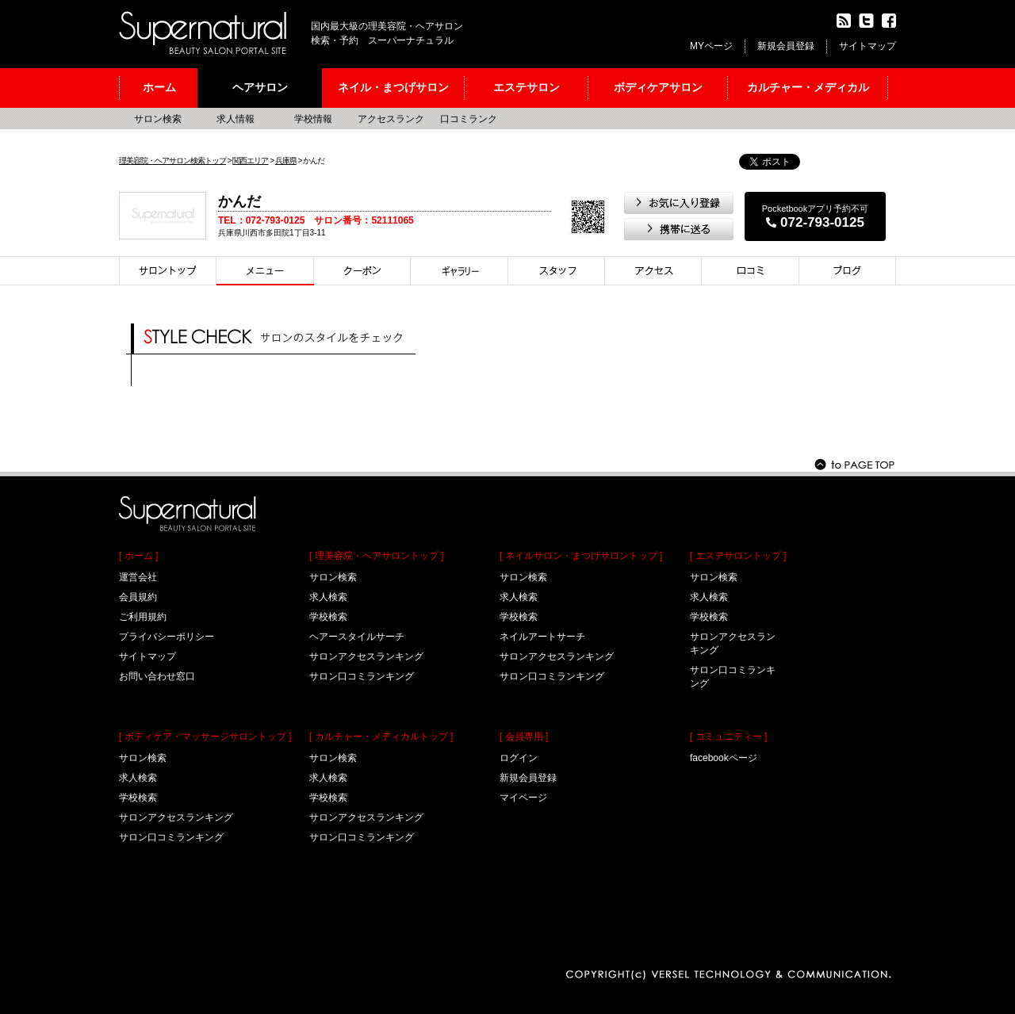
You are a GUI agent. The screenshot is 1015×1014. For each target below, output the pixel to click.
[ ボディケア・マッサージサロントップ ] (205, 736)
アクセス (653, 270)
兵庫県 (286, 160)
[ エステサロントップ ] (738, 555)
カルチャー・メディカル (808, 87)
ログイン (519, 757)
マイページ (523, 797)
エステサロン (526, 87)
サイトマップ (867, 46)
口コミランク (468, 118)
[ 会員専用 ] (524, 736)
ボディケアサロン (658, 87)
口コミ (750, 270)
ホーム (159, 87)
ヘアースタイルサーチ (356, 636)
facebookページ (723, 757)
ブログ (847, 270)
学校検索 (138, 797)
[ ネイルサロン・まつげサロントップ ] (581, 555)
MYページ (711, 46)
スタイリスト (556, 270)
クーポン (362, 270)
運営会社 (138, 577)
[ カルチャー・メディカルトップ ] (381, 736)
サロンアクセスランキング (176, 817)
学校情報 (313, 118)
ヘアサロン (260, 87)
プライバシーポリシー (166, 636)
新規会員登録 (785, 46)
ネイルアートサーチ (542, 636)
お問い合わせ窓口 (157, 676)
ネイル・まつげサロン (393, 87)
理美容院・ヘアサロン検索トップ (172, 160)
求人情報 (235, 118)
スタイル (459, 270)
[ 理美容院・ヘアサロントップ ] (376, 555)
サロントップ (167, 270)
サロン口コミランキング (171, 837)
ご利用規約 (143, 616)
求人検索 (138, 777)
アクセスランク (391, 118)
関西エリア (250, 160)
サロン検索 (158, 118)
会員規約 (138, 597)
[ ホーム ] (138, 555)
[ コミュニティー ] (728, 736)
